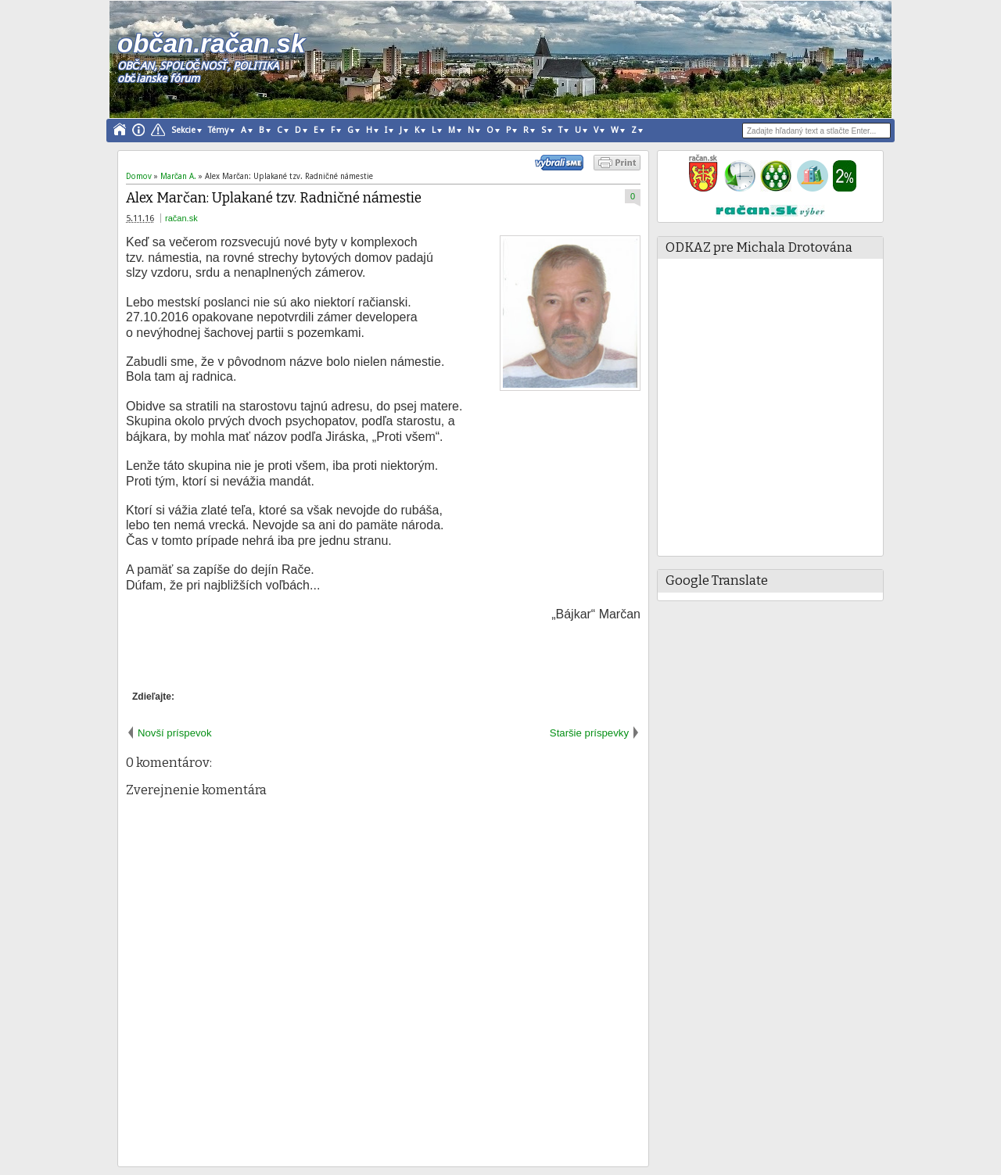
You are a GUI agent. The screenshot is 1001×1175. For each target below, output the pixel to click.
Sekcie (183, 130)
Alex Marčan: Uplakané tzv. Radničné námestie (274, 198)
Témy (218, 130)
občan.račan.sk (211, 43)
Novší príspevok (175, 733)
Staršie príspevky (589, 733)
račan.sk (181, 218)
